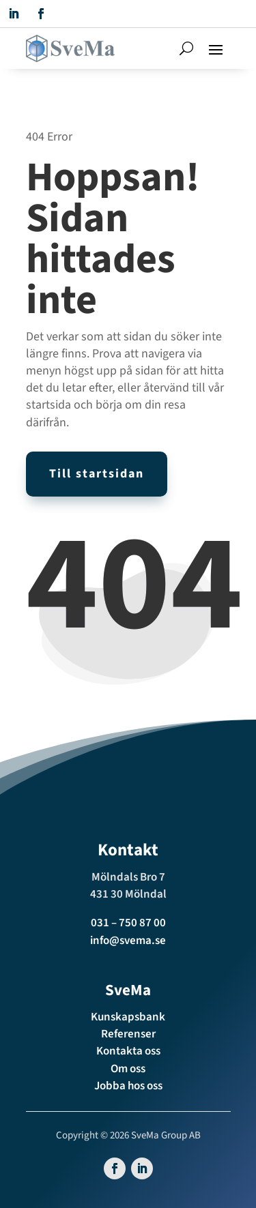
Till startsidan (96, 473)
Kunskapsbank (128, 1017)
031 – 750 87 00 (128, 923)
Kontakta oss (128, 1051)
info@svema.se (128, 940)
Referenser (128, 1034)
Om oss (128, 1069)
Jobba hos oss (128, 1086)
